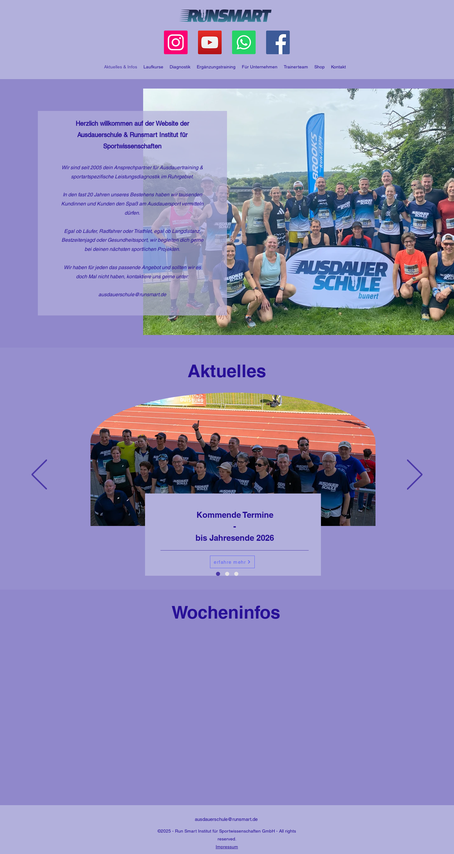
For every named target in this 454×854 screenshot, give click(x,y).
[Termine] (218, 574)
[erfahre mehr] (232, 562)
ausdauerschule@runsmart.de (132, 294)
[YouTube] (210, 42)
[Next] (414, 475)
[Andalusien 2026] (236, 574)
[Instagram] (176, 42)
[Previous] (39, 475)
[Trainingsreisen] (227, 574)
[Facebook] (278, 42)
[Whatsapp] (244, 42)
